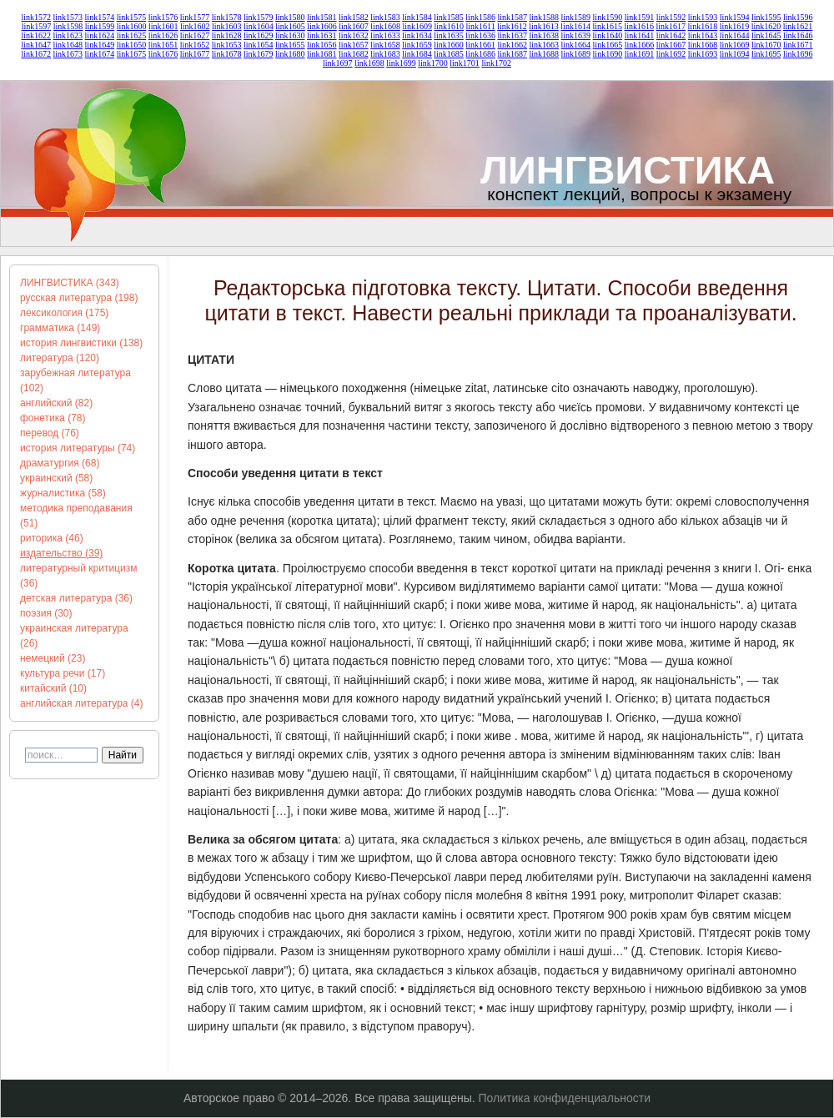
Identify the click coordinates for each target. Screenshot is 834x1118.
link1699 (401, 63)
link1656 (322, 44)
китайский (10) (53, 688)
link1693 (703, 53)
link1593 (703, 17)
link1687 (512, 53)
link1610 (449, 26)
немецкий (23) (52, 658)
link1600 (132, 26)
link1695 (766, 53)
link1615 (607, 26)
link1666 (640, 44)
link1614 (575, 26)
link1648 (68, 44)
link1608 (385, 26)
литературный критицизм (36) (78, 575)
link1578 (227, 17)
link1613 (544, 26)
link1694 (735, 53)
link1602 (195, 26)
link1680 (290, 53)
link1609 (417, 26)
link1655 (290, 44)
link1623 (68, 35)
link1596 (798, 17)
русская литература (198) (79, 298)
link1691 (640, 53)
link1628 (227, 35)
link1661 (480, 44)
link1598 (68, 26)
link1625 (132, 35)
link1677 (195, 53)
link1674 (100, 53)
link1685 (449, 53)
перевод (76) (49, 433)
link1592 (671, 17)
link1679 (259, 53)
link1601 (163, 26)
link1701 (465, 63)
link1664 (576, 44)
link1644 (735, 35)
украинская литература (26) (74, 635)
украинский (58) (56, 478)
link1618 (703, 26)
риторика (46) (51, 538)
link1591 (640, 17)
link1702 (496, 63)
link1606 (322, 26)
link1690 (608, 53)
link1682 (354, 53)
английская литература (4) (81, 703)
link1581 (322, 17)
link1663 (544, 44)
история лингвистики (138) (81, 343)
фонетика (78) (53, 418)
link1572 (36, 17)
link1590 (608, 17)
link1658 (385, 44)
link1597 (37, 26)
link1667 (671, 44)
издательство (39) (61, 553)
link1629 (259, 35)
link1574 (100, 17)
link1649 (100, 44)
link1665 (608, 44)
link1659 (417, 44)
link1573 (68, 17)
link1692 (671, 53)
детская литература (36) (76, 598)
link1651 (163, 44)
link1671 (798, 44)
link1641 (640, 35)
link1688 (544, 53)
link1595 (766, 17)
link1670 (766, 44)
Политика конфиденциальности (565, 1098)
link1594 (735, 17)
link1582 (354, 17)
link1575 (132, 17)
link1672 (36, 53)
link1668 (703, 44)
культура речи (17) (62, 673)
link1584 (417, 17)
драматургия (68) (59, 463)
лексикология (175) (64, 313)
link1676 (163, 53)
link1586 (480, 17)
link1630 (290, 35)
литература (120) (59, 358)
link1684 (417, 53)
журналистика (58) (63, 493)
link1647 (36, 44)
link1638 (544, 35)
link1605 (290, 26)
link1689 (576, 53)
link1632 (354, 35)
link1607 (354, 26)
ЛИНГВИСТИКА (627, 170)
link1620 (766, 26)
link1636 (480, 35)
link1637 (512, 35)
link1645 (766, 35)
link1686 (480, 53)
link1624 (100, 35)
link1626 (163, 35)
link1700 (433, 63)
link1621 (798, 26)
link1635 (449, 35)
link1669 (735, 44)
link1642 (671, 35)
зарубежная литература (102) (75, 380)
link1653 (227, 44)
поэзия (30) (46, 613)
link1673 (68, 53)
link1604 (259, 26)
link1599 (100, 26)
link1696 (798, 53)
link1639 (576, 35)
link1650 (132, 44)
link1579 (259, 17)
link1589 (576, 17)
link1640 (608, 35)
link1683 (385, 53)
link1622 (36, 35)
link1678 (227, 53)
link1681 (322, 53)
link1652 (195, 44)
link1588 (544, 17)
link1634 (417, 35)
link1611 (480, 26)
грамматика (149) (60, 328)
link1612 (512, 26)
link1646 (798, 35)
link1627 (195, 35)
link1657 (354, 44)
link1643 (703, 35)
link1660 (449, 44)
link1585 (449, 17)
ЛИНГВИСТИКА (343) (69, 283)
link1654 (259, 44)
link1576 (163, 17)
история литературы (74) (77, 448)
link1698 (369, 63)
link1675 (132, 53)
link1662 (512, 44)
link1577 (195, 17)
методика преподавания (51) (76, 515)
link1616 (639, 26)
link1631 (322, 35)
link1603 (227, 26)
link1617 (671, 26)
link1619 (735, 26)
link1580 (290, 17)
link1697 (338, 63)
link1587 (512, 17)
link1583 (385, 17)
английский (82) (56, 403)
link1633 (385, 35)
